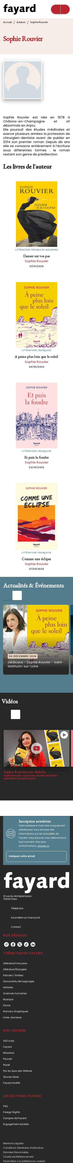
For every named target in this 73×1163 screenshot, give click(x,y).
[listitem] (6, 944)
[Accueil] (19, 9)
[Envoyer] (62, 856)
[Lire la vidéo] (36, 748)
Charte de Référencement (18, 1156)
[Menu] (60, 9)
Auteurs (21, 22)
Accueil (7, 22)
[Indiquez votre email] (31, 856)
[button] (36, 640)
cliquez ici (43, 846)
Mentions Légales (13, 1143)
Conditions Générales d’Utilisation (23, 1147)
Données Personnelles (16, 1152)
